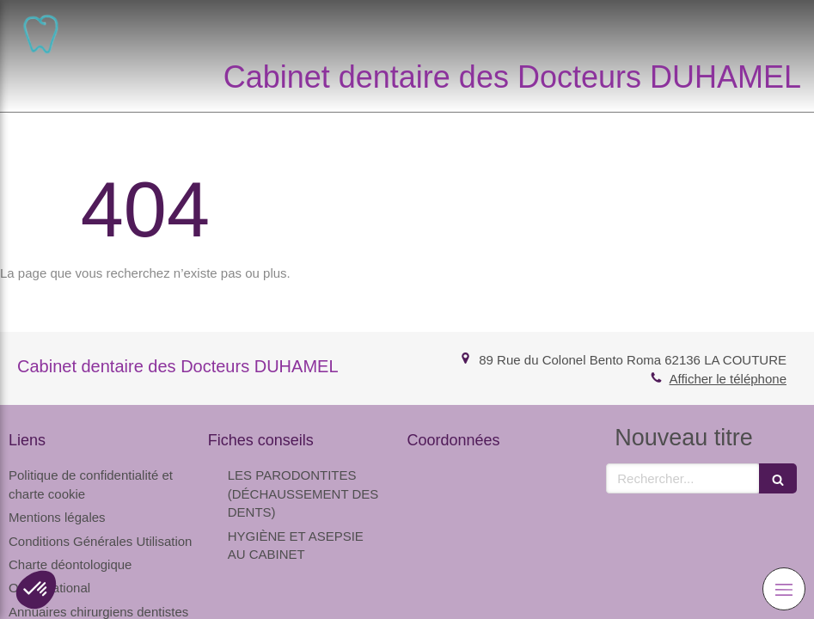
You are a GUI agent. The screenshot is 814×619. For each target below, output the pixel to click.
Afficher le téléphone (728, 378)
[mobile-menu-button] (783, 588)
